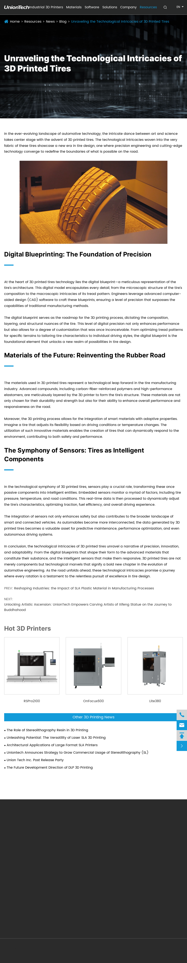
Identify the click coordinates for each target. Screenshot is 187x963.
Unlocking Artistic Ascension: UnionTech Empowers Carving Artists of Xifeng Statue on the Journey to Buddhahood (88, 607)
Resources (148, 7)
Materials (74, 7)
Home (15, 21)
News (50, 21)
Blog (63, 21)
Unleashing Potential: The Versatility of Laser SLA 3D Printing (56, 737)
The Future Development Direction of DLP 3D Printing (50, 767)
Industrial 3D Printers (46, 7)
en (178, 7)
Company (128, 7)
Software (92, 7)
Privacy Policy (175, 948)
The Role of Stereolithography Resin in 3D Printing (47, 730)
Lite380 (155, 701)
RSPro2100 (32, 701)
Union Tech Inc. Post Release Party (35, 760)
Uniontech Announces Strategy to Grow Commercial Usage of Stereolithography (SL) (78, 752)
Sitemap (154, 948)
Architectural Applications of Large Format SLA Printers (52, 745)
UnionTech (30, 948)
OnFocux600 (93, 701)
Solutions (109, 7)
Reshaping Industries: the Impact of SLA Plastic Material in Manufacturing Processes (84, 588)
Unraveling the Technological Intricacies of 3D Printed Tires (120, 21)
